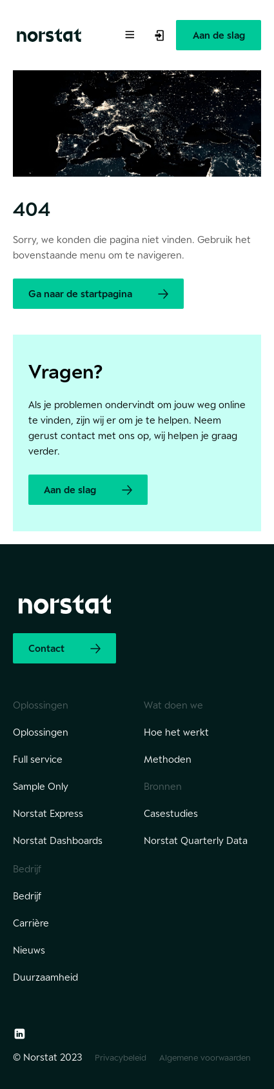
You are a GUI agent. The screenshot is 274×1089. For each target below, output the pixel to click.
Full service (38, 759)
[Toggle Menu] (129, 33)
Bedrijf (27, 895)
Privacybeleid (120, 1057)
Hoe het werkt (176, 732)
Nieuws (29, 950)
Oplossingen (40, 732)
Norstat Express (48, 813)
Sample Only (40, 786)
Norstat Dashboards (58, 840)
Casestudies (171, 813)
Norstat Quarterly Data (196, 840)
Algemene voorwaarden (205, 1057)
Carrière (31, 922)
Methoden (167, 759)
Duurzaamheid (45, 977)
